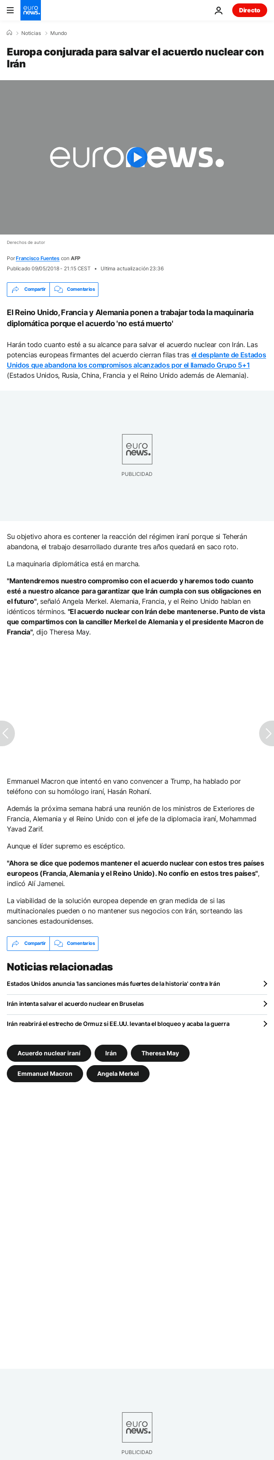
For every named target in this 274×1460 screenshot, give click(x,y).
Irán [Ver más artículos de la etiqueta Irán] (111, 1052)
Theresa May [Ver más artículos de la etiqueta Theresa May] (160, 1052)
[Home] (9, 33)
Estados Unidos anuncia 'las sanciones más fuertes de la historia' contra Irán (113, 983)
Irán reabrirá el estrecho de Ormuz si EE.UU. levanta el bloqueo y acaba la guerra (118, 1023)
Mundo (58, 33)
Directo (249, 10)
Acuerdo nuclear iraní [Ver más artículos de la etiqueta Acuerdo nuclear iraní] (49, 1052)
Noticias (31, 33)
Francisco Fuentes (38, 258)
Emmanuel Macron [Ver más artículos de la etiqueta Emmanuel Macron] (44, 1073)
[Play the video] (137, 157)
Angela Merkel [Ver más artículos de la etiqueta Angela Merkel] (118, 1073)
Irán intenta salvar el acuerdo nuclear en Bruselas (75, 1003)
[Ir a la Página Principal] (30, 10)
